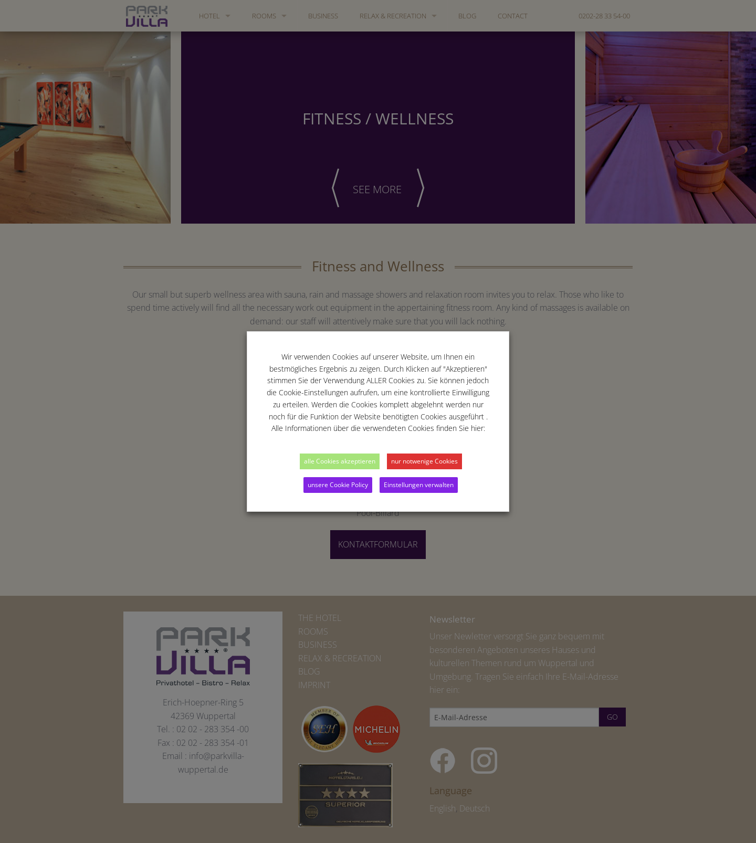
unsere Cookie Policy (338, 484)
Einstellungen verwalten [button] (419, 484)
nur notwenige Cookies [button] (424, 461)
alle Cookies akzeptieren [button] (339, 461)
